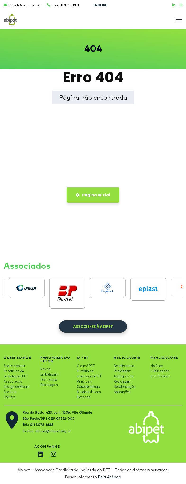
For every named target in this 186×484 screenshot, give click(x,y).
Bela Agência (109, 477)
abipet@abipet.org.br (22, 5)
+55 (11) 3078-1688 (63, 5)
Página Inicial (93, 195)
